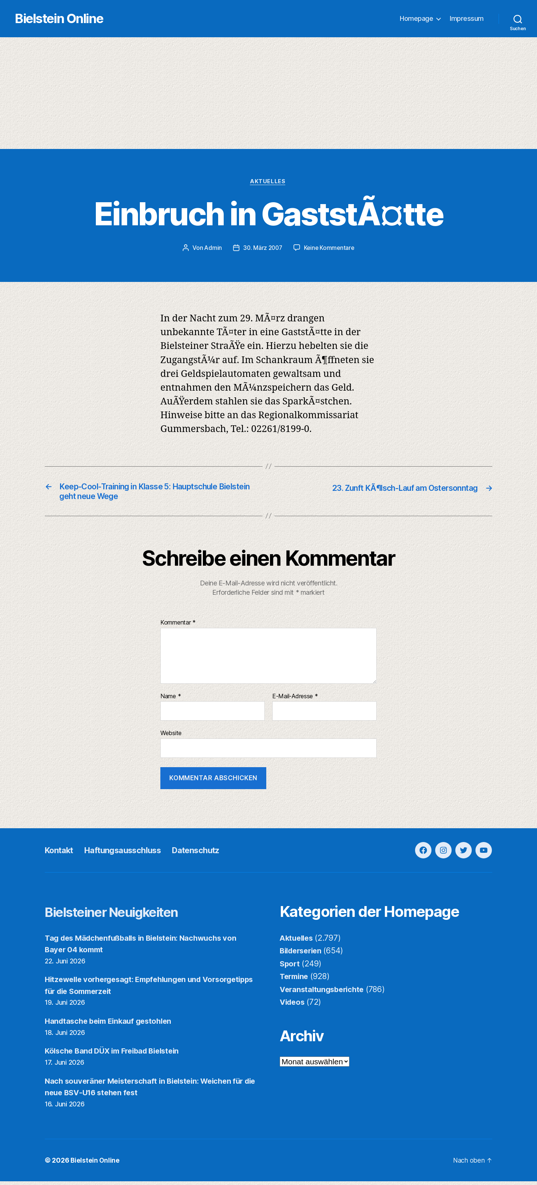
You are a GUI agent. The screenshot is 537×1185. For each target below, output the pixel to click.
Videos (293, 1005)
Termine (295, 980)
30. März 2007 (262, 248)
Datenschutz (212, 853)
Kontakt (61, 853)
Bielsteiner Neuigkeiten (123, 915)
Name (170, 699)
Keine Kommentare (330, 248)
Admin (212, 248)
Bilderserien (303, 954)
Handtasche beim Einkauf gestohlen (112, 1024)
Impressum (467, 19)
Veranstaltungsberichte (324, 992)
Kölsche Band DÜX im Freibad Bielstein (117, 1054)
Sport (290, 967)
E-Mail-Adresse (295, 699)
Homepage (416, 19)
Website (171, 736)
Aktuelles (268, 182)
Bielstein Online (74, 18)
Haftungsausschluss (132, 853)
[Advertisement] (268, 93)
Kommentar (178, 626)
